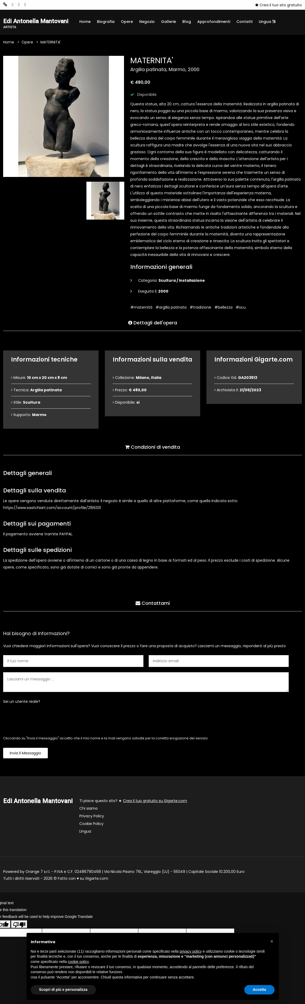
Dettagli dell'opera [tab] (152, 322)
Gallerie (168, 21)
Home (85, 21)
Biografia (106, 21)
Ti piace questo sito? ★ (133, 801)
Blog (186, 21)
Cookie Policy (91, 824)
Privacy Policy (91, 816)
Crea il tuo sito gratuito (278, 5)
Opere (127, 21)
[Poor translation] (19, 924)
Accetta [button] (259, 989)
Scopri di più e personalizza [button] (63, 989)
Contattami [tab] (153, 603)
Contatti (244, 21)
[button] (272, 941)
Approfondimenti (213, 21)
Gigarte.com (96, 879)
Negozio (147, 21)
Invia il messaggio (25, 753)
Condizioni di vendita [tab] (152, 446)
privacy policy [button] (191, 951)
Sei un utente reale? (21, 702)
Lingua (267, 21)
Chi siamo (88, 809)
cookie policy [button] (78, 962)
